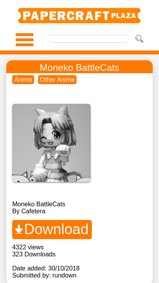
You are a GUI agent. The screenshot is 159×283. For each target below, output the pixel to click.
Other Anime (57, 79)
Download (56, 229)
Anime (23, 79)
